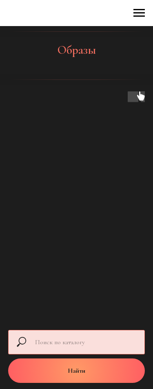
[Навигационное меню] (139, 13)
